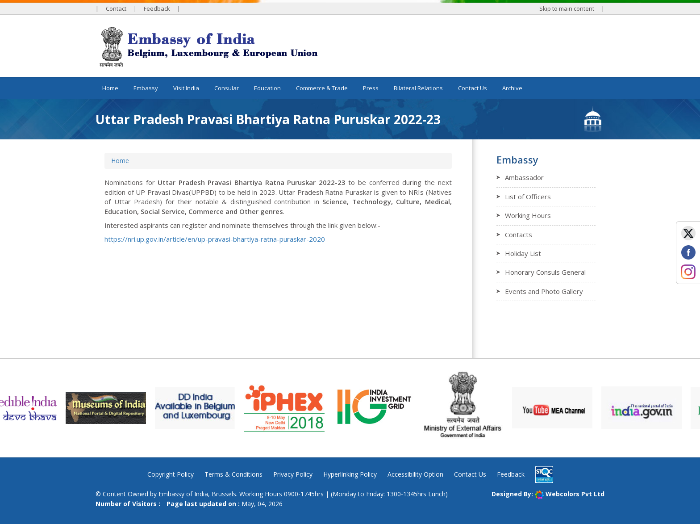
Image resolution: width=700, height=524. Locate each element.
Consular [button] (226, 88)
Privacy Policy (292, 474)
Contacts (518, 234)
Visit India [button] (186, 88)
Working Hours (528, 215)
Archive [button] (512, 88)
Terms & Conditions (233, 474)
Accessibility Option (415, 474)
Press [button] (371, 88)
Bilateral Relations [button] (418, 88)
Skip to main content (566, 8)
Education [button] (267, 88)
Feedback (157, 8)
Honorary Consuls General (545, 272)
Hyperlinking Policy (350, 474)
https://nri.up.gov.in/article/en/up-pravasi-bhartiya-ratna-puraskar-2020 (214, 239)
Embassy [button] (145, 88)
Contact (116, 8)
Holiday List (523, 253)
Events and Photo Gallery (544, 291)
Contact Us (472, 88)
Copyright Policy (170, 474)
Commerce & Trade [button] (322, 88)
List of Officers (528, 196)
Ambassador (524, 177)
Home (110, 88)
